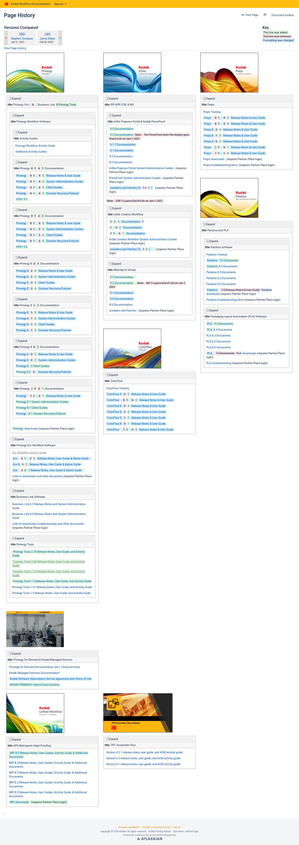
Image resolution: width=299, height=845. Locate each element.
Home (177, 827)
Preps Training (212, 111)
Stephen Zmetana (22, 38)
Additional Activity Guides (31, 151)
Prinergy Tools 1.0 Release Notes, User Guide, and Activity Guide (51, 593)
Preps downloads (213, 159)
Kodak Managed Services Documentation (34, 672)
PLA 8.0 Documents (218, 347)
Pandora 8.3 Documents (221, 272)
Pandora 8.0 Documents (221, 284)
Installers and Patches (122, 310)
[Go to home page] (27, 4)
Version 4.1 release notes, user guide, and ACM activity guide (143, 764)
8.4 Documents (221, 266)
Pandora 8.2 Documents (221, 278)
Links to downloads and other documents (37, 476)
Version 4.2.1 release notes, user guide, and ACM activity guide (144, 752)
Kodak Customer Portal (156, 827)
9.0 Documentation (120, 156)
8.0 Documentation (120, 162)
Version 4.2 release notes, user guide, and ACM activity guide (143, 758)
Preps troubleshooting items (220, 165)
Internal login (192, 831)
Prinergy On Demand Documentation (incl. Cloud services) (44, 667)
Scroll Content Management (163, 835)
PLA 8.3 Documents (218, 335)
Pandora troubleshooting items (225, 299)
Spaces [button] (58, 4)
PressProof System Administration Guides (135, 178)
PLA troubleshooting (218, 363)
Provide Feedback (128, 827)
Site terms (178, 831)
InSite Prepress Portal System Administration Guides (141, 168)
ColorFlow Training (117, 388)
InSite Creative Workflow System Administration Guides (143, 239)
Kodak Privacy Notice (159, 831)
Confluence (140, 835)
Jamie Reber (47, 38)
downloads (25, 429)
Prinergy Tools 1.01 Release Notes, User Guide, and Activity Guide (52, 587)
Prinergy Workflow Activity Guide (35, 145)
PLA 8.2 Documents (218, 341)
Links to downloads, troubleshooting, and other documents (48, 523)
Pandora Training (216, 254)
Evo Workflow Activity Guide (29, 452)
